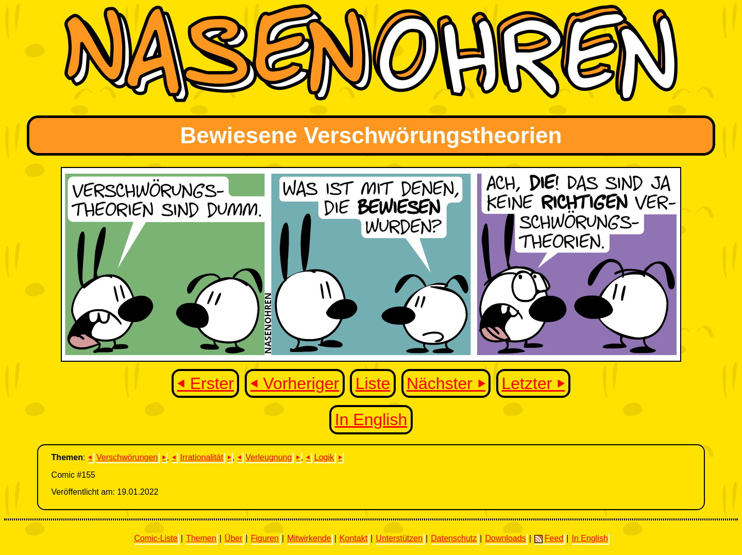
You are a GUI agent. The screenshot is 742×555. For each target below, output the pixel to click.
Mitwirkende (309, 538)
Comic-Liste (155, 538)
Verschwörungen (127, 457)
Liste (373, 383)
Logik (324, 457)
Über (234, 538)
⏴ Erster (205, 383)
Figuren (265, 538)
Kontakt (353, 538)
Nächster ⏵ (446, 383)
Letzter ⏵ (533, 383)
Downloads (505, 538)
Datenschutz (454, 538)
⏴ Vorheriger (295, 383)
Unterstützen (399, 538)
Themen (201, 538)
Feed (548, 538)
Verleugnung (269, 457)
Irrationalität (202, 457)
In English (371, 419)
